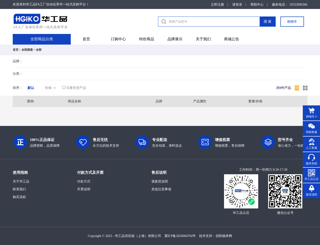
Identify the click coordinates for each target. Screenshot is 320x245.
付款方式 (83, 181)
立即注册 (217, 4)
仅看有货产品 (74, 88)
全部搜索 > (28, 49)
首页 (86, 39)
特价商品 (146, 39)
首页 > (17, 49)
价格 (51, 88)
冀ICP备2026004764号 (180, 236)
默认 (31, 88)
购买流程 (19, 197)
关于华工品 (21, 181)
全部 (39, 49)
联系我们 (19, 189)
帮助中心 (257, 4)
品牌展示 (175, 39)
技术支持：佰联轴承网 (215, 236)
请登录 (237, 4)
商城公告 (231, 39)
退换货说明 (159, 181)
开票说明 (83, 189)
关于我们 (203, 39)
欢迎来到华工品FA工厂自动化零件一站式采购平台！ (51, 4)
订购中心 (118, 39)
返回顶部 (311, 194)
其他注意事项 (161, 189)
